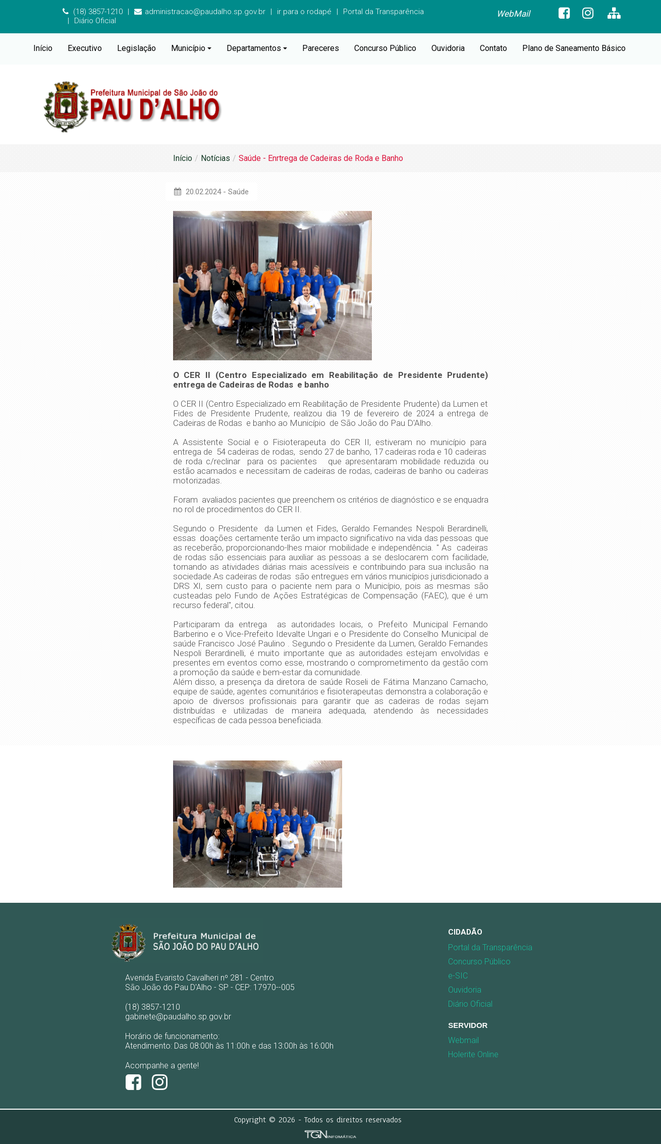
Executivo (85, 48)
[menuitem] (513, 14)
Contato (493, 48)
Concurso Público (385, 48)
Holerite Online (473, 1054)
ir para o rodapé (304, 11)
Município (191, 48)
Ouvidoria (448, 48)
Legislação (136, 48)
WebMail (513, 14)
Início (42, 48)
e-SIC (458, 975)
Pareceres (320, 48)
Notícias (215, 158)
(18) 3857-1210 (93, 11)
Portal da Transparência (383, 11)
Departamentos (257, 48)
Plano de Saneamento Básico (574, 48)
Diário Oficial (95, 20)
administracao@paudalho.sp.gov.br (199, 11)
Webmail (463, 1040)
